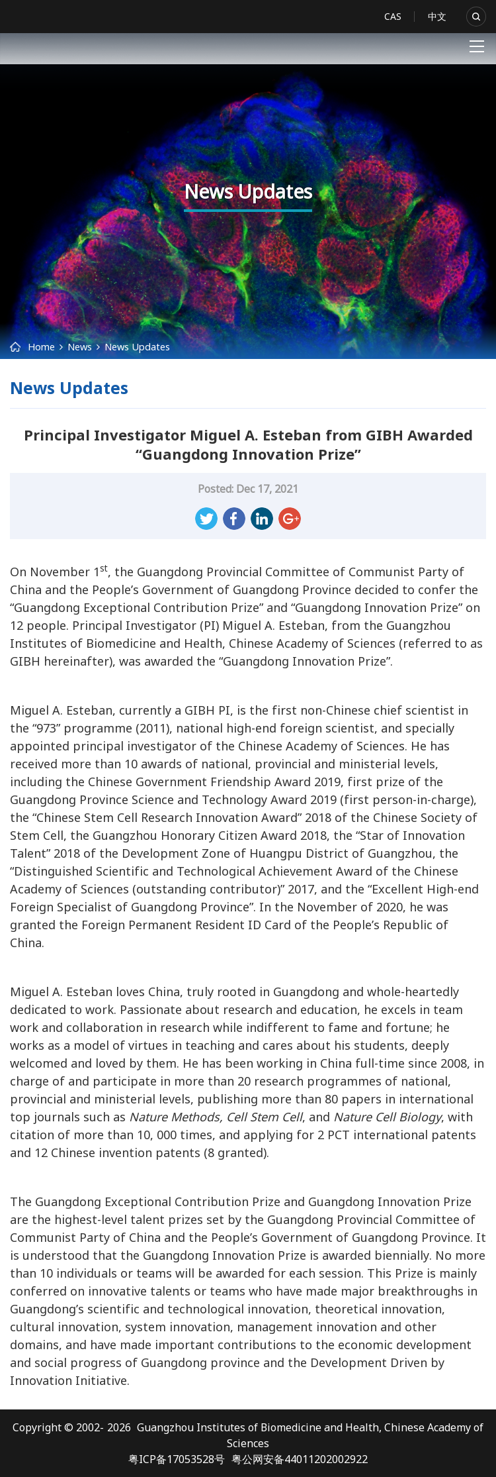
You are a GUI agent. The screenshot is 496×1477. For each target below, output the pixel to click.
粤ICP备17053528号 (176, 1459)
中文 (437, 16)
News (79, 346)
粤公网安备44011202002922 (299, 1459)
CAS (392, 16)
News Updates (137, 346)
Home (41, 346)
